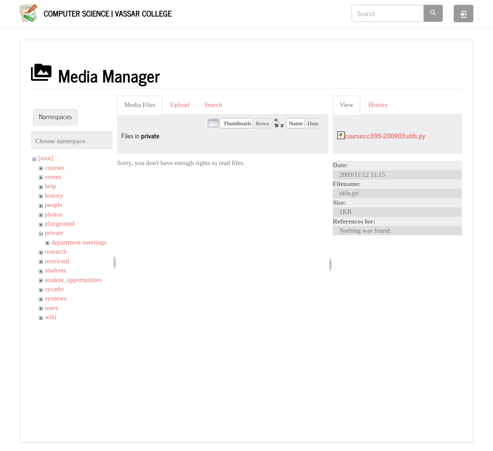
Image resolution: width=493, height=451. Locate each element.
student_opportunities (73, 279)
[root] (45, 158)
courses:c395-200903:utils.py (385, 135)
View (347, 104)
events (53, 176)
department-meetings (79, 242)
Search (213, 104)
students (55, 270)
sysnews (56, 298)
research (56, 251)
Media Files (139, 104)
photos (53, 214)
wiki (51, 316)
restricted (57, 261)
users (52, 307)
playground (60, 223)
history (54, 195)
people (53, 204)
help (50, 185)
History (378, 104)
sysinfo (54, 289)
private (54, 232)
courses (55, 167)
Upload (180, 104)
